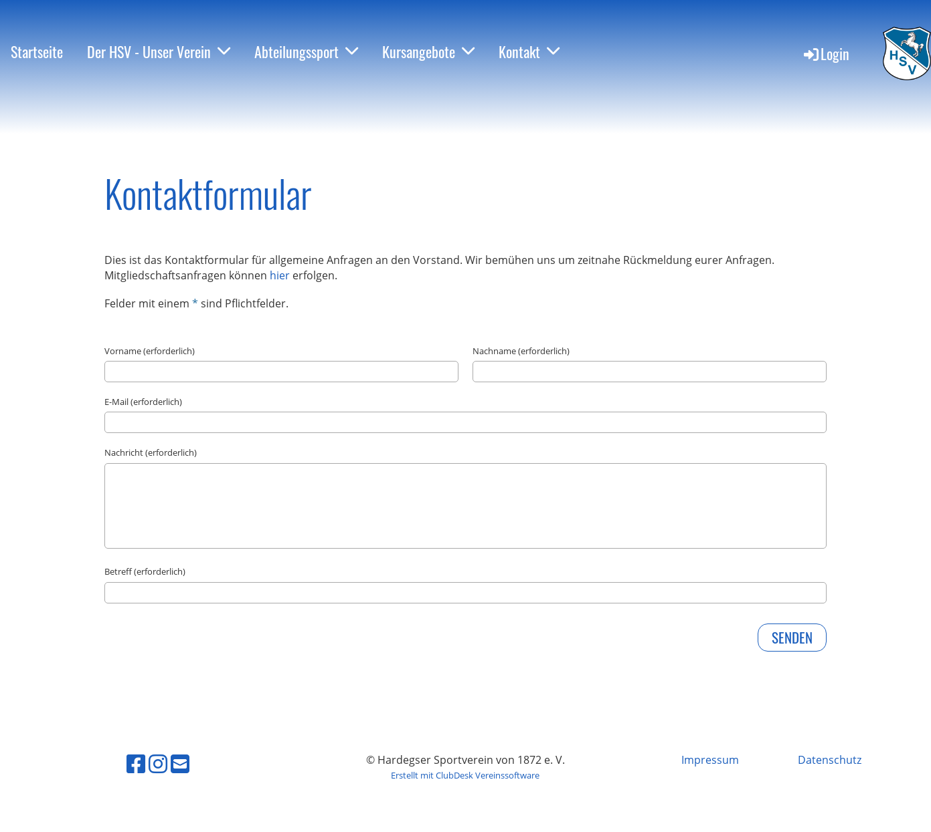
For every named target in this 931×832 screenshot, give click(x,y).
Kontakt (529, 51)
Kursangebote (428, 51)
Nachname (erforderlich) (521, 351)
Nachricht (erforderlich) (150, 452)
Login (825, 53)
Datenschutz (829, 759)
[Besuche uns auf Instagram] (158, 763)
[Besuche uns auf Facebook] (135, 763)
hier (281, 275)
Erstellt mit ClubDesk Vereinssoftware (465, 775)
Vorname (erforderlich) (149, 351)
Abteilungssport (306, 51)
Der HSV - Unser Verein (158, 51)
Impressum (710, 759)
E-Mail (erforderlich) (143, 402)
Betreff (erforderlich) (144, 571)
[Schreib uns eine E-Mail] (180, 763)
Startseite (37, 51)
